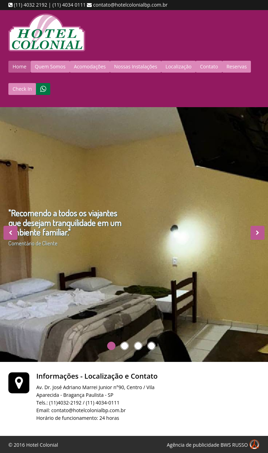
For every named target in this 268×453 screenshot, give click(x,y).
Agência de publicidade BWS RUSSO (213, 445)
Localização (178, 66)
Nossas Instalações (135, 66)
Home (20, 66)
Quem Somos (50, 66)
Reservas (236, 66)
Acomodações (90, 66)
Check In (22, 89)
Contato (209, 66)
